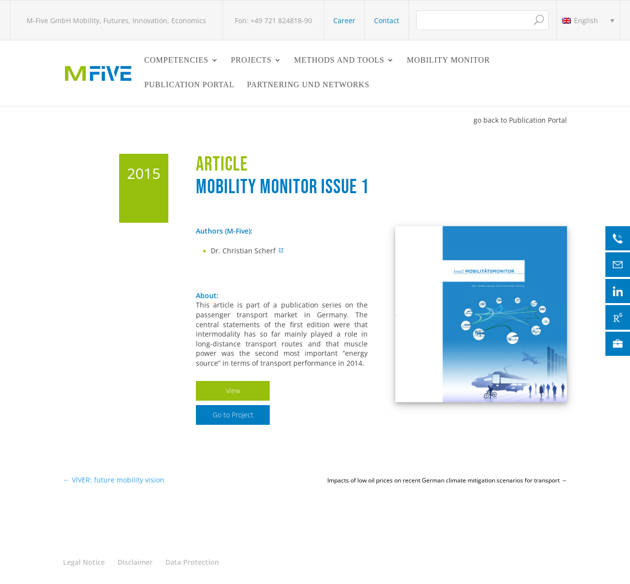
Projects (251, 60)
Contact (386, 20)
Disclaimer (135, 562)
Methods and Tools (339, 60)
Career (344, 20)
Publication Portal (189, 85)
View (233, 390)
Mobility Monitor (448, 60)
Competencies (176, 60)
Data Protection (192, 562)
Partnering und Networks (308, 85)
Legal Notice (84, 562)
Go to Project (233, 414)
